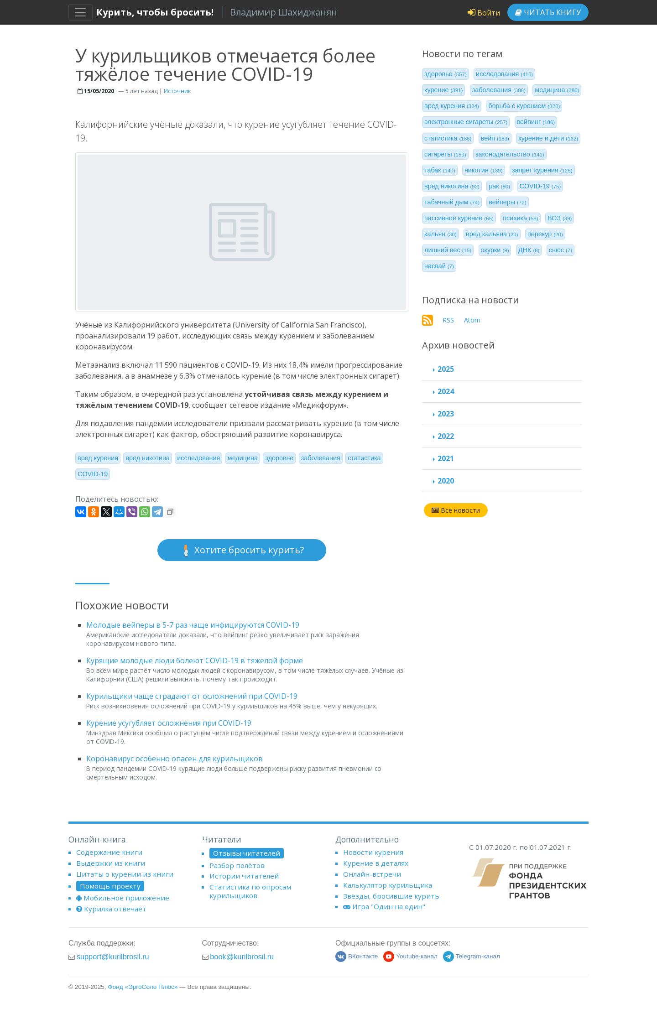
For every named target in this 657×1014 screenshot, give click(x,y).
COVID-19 (93, 474)
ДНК (529, 250)
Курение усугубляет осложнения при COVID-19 (168, 723)
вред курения (98, 458)
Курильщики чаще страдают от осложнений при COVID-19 (191, 696)
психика (520, 218)
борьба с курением (524, 105)
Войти (484, 13)
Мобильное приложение (122, 897)
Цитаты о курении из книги (124, 874)
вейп (495, 138)
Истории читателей (244, 875)
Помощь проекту (110, 885)
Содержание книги (109, 852)
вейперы (507, 202)
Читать (548, 12)
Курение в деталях (375, 863)
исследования (198, 458)
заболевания (320, 458)
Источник (177, 91)
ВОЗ (560, 218)
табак (439, 170)
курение (443, 90)
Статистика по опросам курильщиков (250, 891)
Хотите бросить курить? (242, 550)
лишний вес (447, 250)
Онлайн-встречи (372, 874)
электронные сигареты (465, 121)
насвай (439, 266)
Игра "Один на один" (384, 906)
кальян (440, 234)
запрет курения (542, 170)
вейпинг (536, 121)
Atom (472, 320)
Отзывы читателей (246, 853)
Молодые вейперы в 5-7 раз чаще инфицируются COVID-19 (192, 625)
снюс (560, 250)
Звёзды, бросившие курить (391, 895)
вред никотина (147, 458)
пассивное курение (459, 218)
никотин (483, 170)
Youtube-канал (410, 956)
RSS (448, 320)
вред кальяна (492, 234)
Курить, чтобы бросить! (155, 12)
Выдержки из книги (110, 863)
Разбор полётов (237, 865)
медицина (243, 458)
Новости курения (373, 852)
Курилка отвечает (111, 908)
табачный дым (452, 202)
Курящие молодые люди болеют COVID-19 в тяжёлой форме (194, 660)
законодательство (509, 154)
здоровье (279, 458)
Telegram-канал (471, 956)
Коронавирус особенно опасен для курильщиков (174, 759)
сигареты (445, 154)
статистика (364, 458)
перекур (545, 234)
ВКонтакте (356, 956)
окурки (495, 250)
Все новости (456, 510)
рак (499, 186)
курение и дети (548, 138)
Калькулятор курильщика (387, 884)
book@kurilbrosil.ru (242, 956)
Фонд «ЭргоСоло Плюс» (142, 986)
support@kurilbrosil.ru (113, 956)
